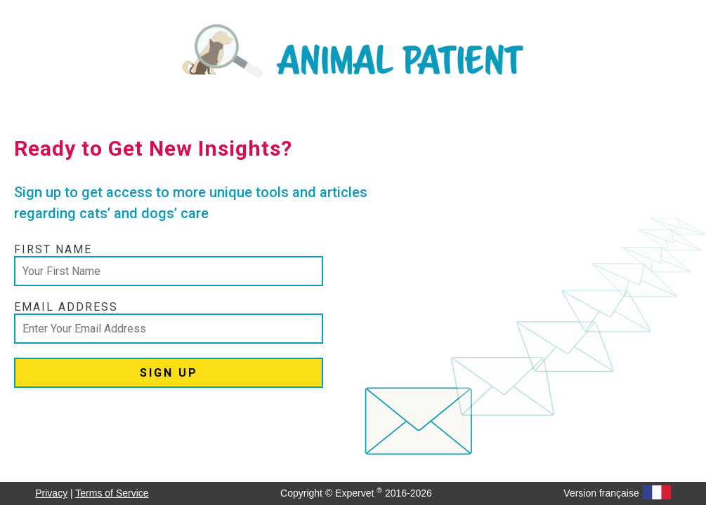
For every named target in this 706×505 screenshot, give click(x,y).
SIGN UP (169, 372)
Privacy (51, 493)
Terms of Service (111, 493)
